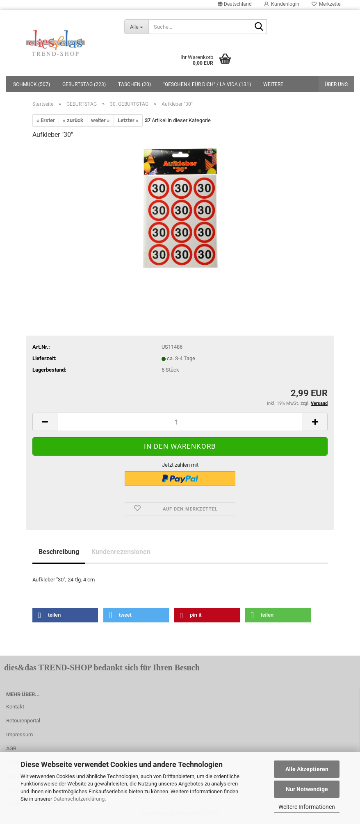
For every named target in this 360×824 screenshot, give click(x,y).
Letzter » (128, 120)
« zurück (73, 120)
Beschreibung (59, 552)
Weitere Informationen (306, 807)
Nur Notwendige (307, 789)
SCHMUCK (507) (31, 84)
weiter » (100, 120)
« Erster (45, 120)
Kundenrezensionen (120, 552)
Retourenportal (23, 720)
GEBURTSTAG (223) (84, 84)
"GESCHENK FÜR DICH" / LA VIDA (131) (207, 84)
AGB (11, 748)
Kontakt (15, 707)
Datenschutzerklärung (79, 799)
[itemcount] (180, 422)
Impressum (19, 734)
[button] (65, 615)
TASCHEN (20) (134, 84)
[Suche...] (136, 26)
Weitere (273, 84)
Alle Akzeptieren (306, 769)
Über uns (336, 84)
